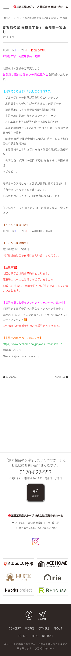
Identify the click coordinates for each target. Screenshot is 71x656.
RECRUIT (47, 635)
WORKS (29, 628)
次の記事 (61, 377)
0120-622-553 (35, 472)
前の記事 (9, 377)
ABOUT (58, 628)
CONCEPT (15, 628)
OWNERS (43, 628)
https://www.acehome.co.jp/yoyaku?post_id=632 (32, 344)
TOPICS (22, 635)
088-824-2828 (26, 527)
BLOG (34, 635)
